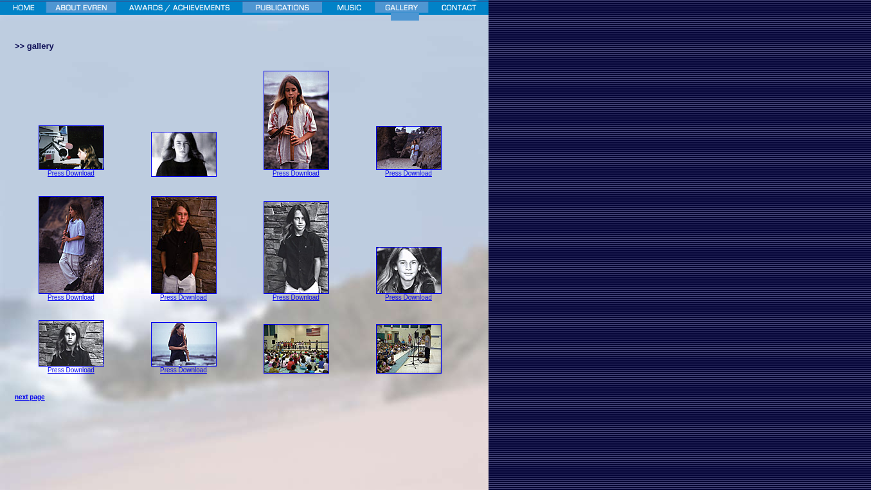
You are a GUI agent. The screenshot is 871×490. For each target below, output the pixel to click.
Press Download (71, 173)
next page (30, 397)
